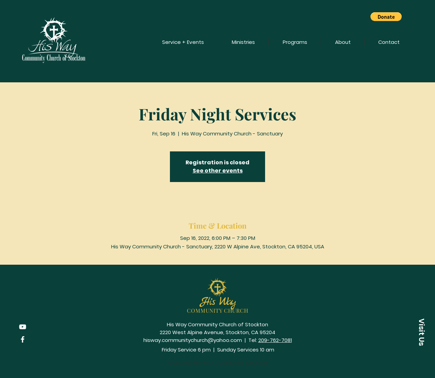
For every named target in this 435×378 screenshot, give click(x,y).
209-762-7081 (275, 340)
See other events (218, 171)
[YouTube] (22, 327)
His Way (218, 302)
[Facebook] (22, 339)
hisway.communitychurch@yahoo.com (192, 340)
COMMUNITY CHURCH (217, 310)
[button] (386, 16)
